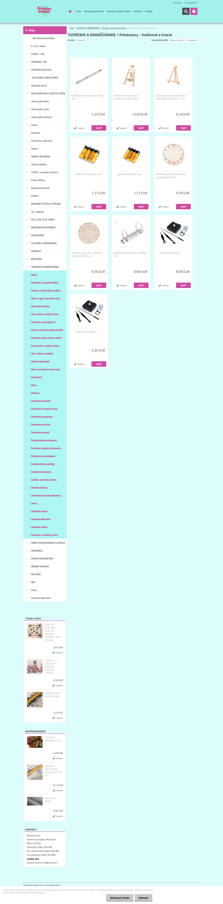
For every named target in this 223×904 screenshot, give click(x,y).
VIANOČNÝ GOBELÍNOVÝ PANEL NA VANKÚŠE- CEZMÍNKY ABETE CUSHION (53, 632)
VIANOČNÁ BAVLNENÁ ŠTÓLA (53, 739)
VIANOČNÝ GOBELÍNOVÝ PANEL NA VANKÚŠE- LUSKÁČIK (51, 666)
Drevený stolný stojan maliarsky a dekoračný (126, 97)
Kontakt (148, 11)
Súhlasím (144, 898)
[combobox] (177, 40)
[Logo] (44, 11)
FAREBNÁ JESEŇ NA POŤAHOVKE (52, 695)
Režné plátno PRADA (51, 800)
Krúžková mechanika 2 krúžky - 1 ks (131, 254)
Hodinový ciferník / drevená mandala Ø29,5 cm (171, 176)
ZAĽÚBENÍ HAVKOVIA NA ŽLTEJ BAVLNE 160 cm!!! (53, 771)
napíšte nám (33, 859)
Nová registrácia (191, 2)
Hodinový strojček (170, 252)
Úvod (72, 28)
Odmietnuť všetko (120, 898)
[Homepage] (70, 11)
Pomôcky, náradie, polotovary (114, 28)
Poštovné (137, 11)
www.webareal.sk (52, 885)
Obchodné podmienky (94, 11)
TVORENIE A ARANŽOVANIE (88, 28)
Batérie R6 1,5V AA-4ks (88, 174)
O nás (78, 11)
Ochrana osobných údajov (118, 11)
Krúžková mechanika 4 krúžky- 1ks (88, 97)
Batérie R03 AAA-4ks (129, 174)
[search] (185, 11)
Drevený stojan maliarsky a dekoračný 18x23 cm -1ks (171, 97)
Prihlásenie (177, 2)
